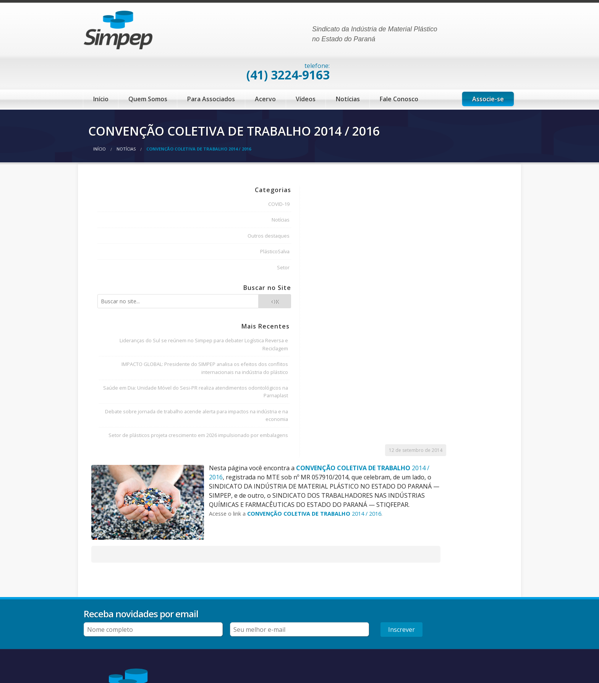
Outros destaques (148, 203)
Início (100, 68)
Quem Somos (147, 68)
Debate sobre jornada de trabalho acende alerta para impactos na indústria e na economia (137, 443)
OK (164, 274)
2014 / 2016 (424, 221)
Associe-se (488, 68)
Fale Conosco (399, 68)
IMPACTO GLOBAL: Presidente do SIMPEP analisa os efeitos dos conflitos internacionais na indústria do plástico (134, 365)
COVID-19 (158, 171)
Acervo (265, 68)
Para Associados (211, 68)
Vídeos (306, 68)
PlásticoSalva (154, 219)
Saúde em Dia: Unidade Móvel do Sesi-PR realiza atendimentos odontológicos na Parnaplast (134, 404)
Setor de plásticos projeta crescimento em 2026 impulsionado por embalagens (139, 483)
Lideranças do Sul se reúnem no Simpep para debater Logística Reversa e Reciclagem (135, 325)
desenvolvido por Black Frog (491, 675)
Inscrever (494, 560)
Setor (162, 235)
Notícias (348, 68)
